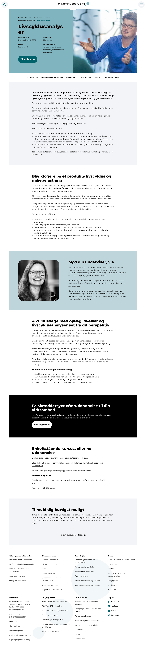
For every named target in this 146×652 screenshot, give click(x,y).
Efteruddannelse (30, 18)
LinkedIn (113, 611)
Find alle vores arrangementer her (55, 611)
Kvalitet (111, 569)
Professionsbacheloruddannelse (21, 564)
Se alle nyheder (114, 585)
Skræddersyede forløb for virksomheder (52, 579)
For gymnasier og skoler (84, 567)
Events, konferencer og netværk (87, 581)
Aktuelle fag (32, 77)
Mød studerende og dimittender (87, 585)
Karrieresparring (112, 77)
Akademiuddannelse (50, 560)
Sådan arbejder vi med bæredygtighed (116, 574)
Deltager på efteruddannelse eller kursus (88, 610)
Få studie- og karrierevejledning (54, 601)
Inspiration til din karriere (52, 590)
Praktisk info (86, 77)
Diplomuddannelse (44, 18)
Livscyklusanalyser (43, 20)
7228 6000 (20, 607)
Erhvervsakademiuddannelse (20, 560)
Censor (77, 634)
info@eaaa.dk (18, 610)
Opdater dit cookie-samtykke (20, 635)
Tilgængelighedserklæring (19, 640)
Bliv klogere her (42, 425)
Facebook (113, 601)
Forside (20, 18)
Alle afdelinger (15, 626)
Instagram (113, 615)
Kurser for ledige (48, 573)
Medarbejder (80, 639)
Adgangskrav (71, 77)
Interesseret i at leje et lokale (86, 625)
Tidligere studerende (83, 616)
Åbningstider (14, 621)
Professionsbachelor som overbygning (19, 570)
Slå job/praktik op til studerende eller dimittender (56, 625)
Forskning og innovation (84, 571)
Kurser (44, 569)
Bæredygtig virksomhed (26, 20)
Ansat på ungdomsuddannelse (87, 621)
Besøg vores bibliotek (50, 631)
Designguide (113, 581)
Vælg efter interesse (17, 576)
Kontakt (98, 77)
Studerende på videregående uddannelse (86, 602)
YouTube (113, 606)
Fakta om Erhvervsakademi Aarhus (122, 560)
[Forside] (73, 4)
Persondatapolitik (16, 631)
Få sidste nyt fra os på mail (52, 620)
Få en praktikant (81, 576)
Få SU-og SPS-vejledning (52, 606)
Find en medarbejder (50, 615)
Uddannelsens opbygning (52, 77)
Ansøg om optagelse (17, 581)
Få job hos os (113, 564)
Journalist (79, 630)
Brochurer (112, 590)
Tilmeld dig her (28, 59)
